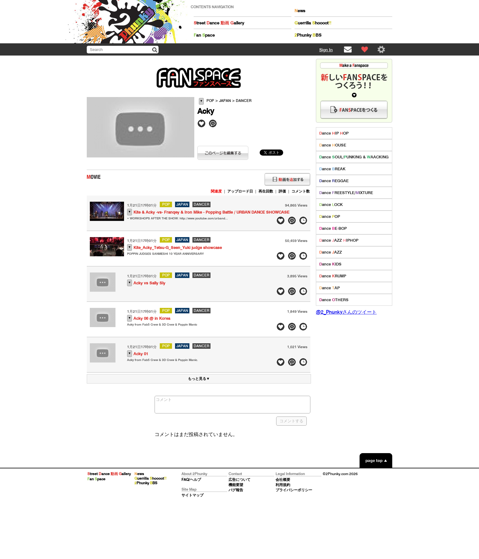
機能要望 (236, 484)
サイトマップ (192, 495)
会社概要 (283, 479)
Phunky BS (307, 35)
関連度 (216, 191)
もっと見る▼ (199, 378)
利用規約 (283, 484)
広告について (239, 479)
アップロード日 (240, 191)
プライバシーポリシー (294, 490)
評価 (282, 191)
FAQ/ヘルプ (191, 479)
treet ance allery (219, 23)
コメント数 (300, 191)
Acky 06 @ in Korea (151, 318)
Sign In (326, 49)
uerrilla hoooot (312, 23)
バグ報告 (236, 490)
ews (299, 10)
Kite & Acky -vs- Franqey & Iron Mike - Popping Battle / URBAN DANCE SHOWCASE (211, 212)
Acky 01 (140, 353)
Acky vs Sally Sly (149, 283)
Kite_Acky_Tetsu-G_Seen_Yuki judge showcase (177, 247)
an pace (204, 35)
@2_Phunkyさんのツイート (346, 312)
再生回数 (265, 191)
